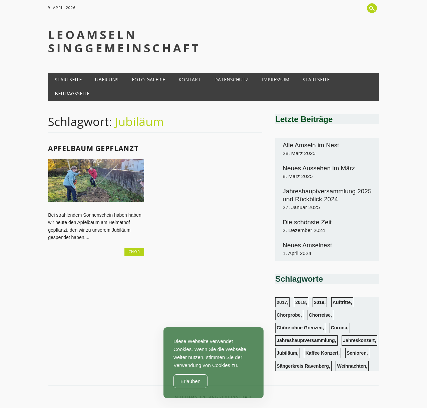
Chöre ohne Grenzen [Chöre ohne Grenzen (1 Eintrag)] (300, 327)
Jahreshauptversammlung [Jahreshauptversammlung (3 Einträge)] (306, 340)
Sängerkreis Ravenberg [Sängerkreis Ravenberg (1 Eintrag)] (303, 366)
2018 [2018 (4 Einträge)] (300, 302)
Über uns (106, 79)
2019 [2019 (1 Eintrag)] (319, 302)
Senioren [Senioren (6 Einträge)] (357, 353)
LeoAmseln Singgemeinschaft (124, 41)
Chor (134, 251)
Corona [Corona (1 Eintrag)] (339, 327)
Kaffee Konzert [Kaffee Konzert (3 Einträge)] (321, 353)
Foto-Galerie (148, 79)
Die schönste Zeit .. (310, 222)
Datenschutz (231, 79)
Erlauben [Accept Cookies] (190, 381)
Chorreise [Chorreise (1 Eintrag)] (320, 315)
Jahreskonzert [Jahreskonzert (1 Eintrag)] (359, 340)
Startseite (68, 79)
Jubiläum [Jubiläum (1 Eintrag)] (287, 353)
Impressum (275, 79)
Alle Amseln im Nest (311, 145)
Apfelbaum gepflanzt (93, 148)
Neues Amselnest (307, 245)
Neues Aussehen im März (319, 168)
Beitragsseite (72, 93)
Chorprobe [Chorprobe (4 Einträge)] (289, 315)
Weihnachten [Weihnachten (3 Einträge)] (351, 366)
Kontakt (189, 79)
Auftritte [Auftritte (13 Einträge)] (342, 302)
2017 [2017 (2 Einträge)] (282, 302)
